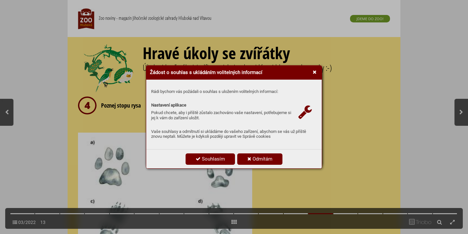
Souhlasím (210, 159)
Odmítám (259, 159)
